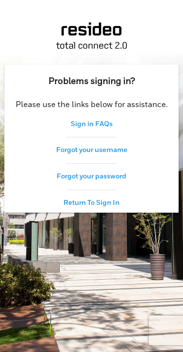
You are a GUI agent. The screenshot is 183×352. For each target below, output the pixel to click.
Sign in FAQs (92, 124)
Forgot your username (91, 150)
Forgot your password (91, 176)
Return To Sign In (91, 202)
